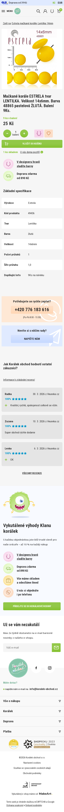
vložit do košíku (32, 143)
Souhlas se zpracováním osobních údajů (32, 768)
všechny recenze (32, 473)
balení (15, 134)
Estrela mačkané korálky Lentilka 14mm (32, 23)
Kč (54, 2)
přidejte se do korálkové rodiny (32, 606)
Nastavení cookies (32, 762)
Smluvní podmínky (33, 805)
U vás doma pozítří (31, 152)
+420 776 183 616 (32, 309)
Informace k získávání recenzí (19, 379)
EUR (60, 2)
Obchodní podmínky (32, 773)
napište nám (32, 338)
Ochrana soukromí (14, 805)
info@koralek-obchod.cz (44, 689)
